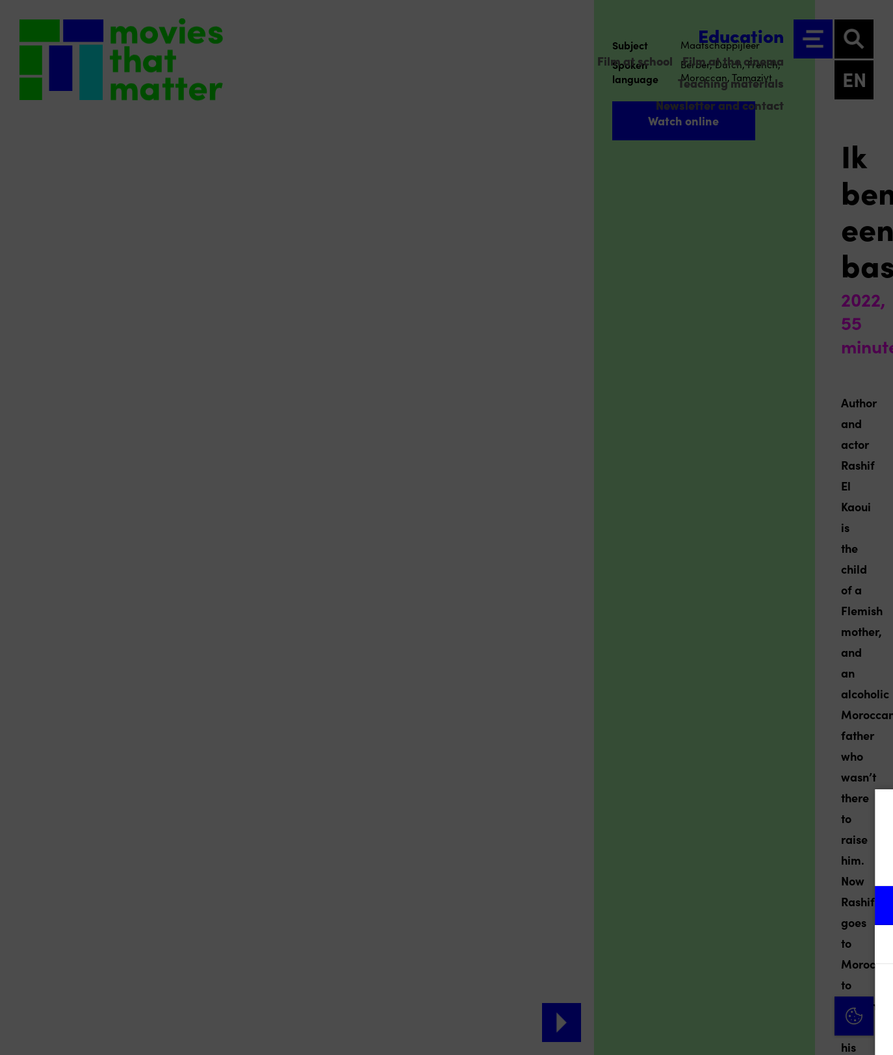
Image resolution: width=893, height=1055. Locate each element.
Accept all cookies (783, 993)
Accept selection (782, 1030)
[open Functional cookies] (872, 907)
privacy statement (731, 863)
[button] (769, 905)
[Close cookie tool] (873, 813)
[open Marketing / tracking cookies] (872, 946)
